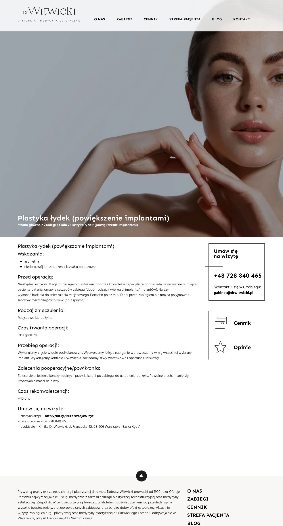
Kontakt (241, 19)
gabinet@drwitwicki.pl (233, 293)
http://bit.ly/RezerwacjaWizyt (69, 416)
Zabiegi (124, 19)
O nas (99, 19)
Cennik (151, 19)
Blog (217, 19)
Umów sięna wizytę (226, 253)
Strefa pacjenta (185, 19)
